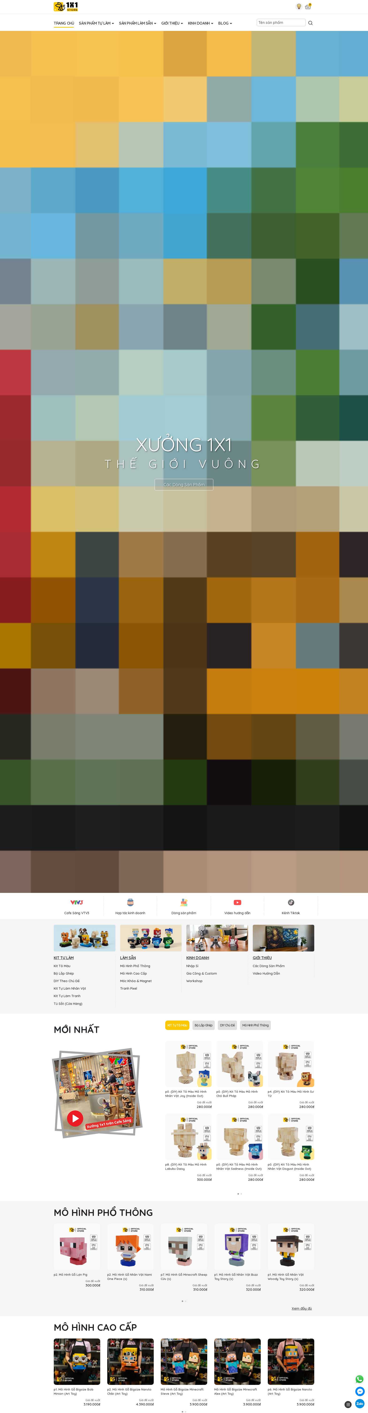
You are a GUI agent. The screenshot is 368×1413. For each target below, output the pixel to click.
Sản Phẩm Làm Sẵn (136, 23)
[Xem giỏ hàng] (308, 7)
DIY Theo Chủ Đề (67, 981)
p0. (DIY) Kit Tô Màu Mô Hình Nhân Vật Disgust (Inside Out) (289, 1167)
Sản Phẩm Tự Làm (95, 23)
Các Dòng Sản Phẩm (184, 484)
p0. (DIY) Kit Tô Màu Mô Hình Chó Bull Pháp (237, 1094)
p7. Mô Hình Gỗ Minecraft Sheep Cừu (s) (184, 1277)
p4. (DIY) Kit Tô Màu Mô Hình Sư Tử (291, 1094)
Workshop (194, 981)
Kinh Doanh (199, 23)
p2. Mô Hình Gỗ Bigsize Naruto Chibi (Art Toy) (129, 1391)
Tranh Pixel (128, 988)
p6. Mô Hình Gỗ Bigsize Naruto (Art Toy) (290, 1391)
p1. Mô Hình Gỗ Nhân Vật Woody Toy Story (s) (286, 1277)
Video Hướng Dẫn (266, 973)
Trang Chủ (64, 23)
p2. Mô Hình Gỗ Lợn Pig (70, 1274)
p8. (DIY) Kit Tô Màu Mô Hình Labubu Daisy (186, 1167)
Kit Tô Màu (62, 966)
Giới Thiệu (170, 23)
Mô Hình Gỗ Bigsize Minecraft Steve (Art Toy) (182, 1391)
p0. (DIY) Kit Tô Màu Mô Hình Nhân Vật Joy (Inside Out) (186, 1094)
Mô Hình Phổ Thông (135, 966)
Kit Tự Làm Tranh (67, 996)
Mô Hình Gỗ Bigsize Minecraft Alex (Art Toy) (235, 1391)
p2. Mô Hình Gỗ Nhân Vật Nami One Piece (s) (129, 1277)
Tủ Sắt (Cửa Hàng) (68, 1004)
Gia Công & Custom (201, 973)
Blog (223, 23)
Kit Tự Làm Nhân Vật (70, 988)
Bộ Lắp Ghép (64, 973)
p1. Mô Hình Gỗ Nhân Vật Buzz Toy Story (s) (236, 1277)
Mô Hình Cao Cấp (133, 973)
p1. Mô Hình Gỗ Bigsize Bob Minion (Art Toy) (73, 1391)
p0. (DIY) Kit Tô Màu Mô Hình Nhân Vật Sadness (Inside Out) (239, 1167)
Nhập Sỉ (192, 966)
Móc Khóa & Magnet (136, 981)
